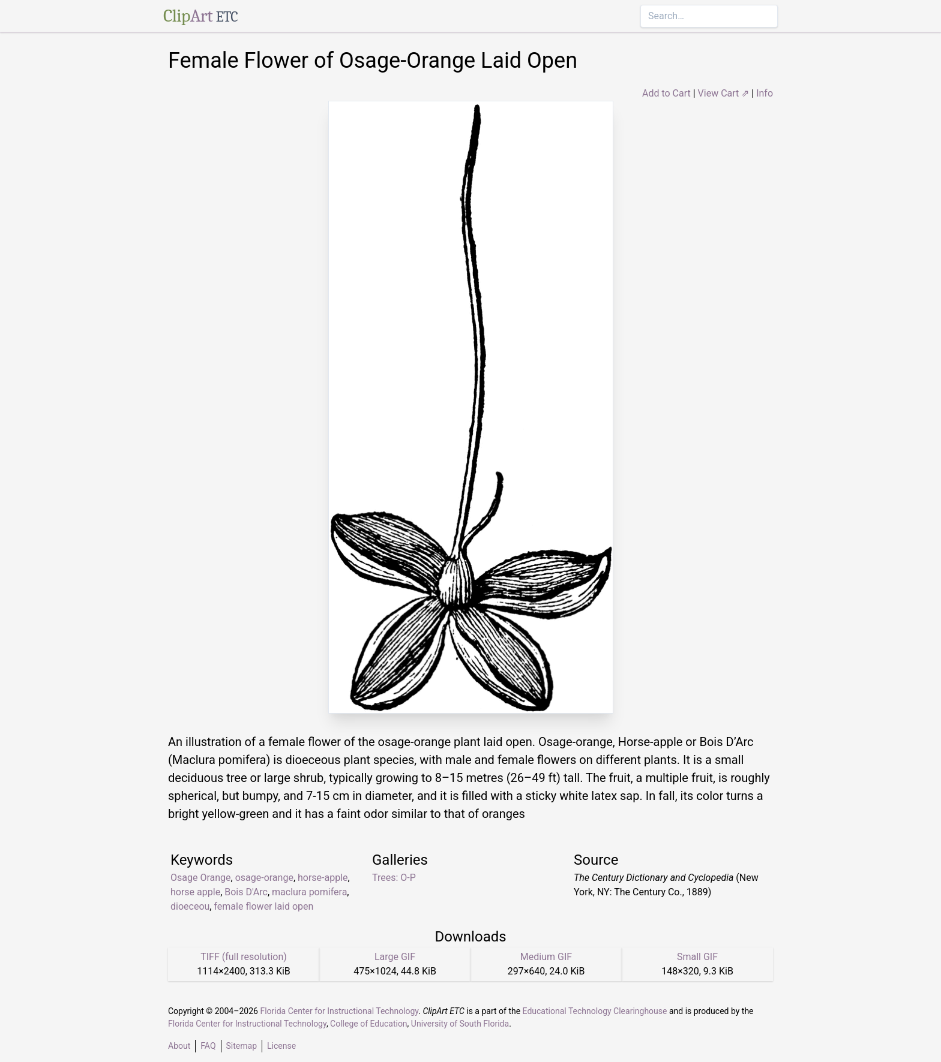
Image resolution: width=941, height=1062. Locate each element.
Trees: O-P (394, 877)
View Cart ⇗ (724, 93)
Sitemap (241, 1046)
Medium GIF (546, 956)
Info (764, 93)
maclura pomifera (309, 892)
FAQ (207, 1046)
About (179, 1046)
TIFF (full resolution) (243, 956)
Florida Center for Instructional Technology (339, 1011)
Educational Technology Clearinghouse (595, 1011)
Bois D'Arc (246, 892)
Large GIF (394, 956)
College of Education (368, 1023)
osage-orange (264, 877)
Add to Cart (666, 93)
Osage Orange (200, 877)
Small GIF (697, 956)
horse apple (195, 892)
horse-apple (323, 877)
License (281, 1046)
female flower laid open (263, 906)
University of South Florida (460, 1023)
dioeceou (189, 906)
